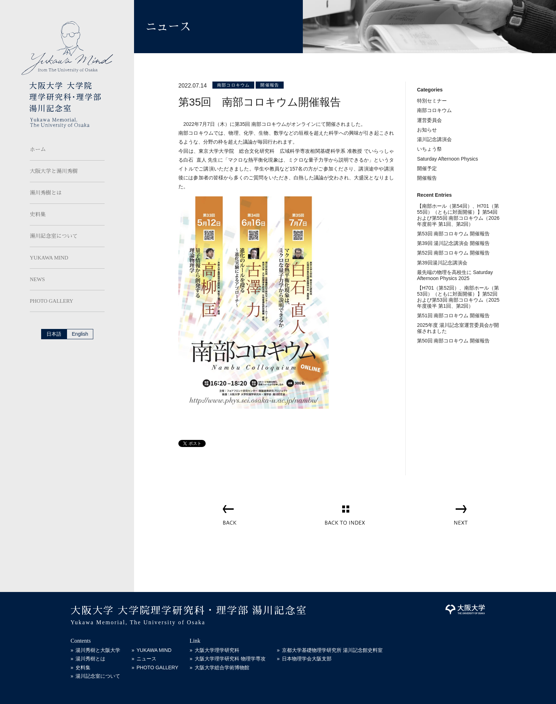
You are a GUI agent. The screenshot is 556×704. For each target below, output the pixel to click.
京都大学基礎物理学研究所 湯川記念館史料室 (332, 650)
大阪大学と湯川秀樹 (54, 171)
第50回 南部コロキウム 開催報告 (453, 340)
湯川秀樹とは (46, 193)
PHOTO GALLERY (51, 301)
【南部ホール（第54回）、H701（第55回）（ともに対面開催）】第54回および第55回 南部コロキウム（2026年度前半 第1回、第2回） (458, 215)
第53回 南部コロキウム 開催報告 (453, 233)
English (80, 334)
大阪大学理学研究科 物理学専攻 (230, 658)
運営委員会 (429, 120)
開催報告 (269, 85)
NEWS (37, 279)
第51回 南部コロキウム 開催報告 (453, 315)
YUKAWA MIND (49, 258)
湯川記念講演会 (434, 139)
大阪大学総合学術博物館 (222, 667)
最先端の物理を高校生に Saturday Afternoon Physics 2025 (455, 275)
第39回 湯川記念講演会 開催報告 (453, 243)
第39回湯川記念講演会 (442, 263)
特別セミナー (432, 101)
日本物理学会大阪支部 (307, 658)
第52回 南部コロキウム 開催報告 (453, 253)
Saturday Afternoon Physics (447, 159)
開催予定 (427, 168)
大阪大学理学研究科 (217, 650)
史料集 (38, 214)
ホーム (38, 149)
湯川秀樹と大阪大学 (98, 650)
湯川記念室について (54, 236)
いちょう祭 (429, 149)
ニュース (146, 658)
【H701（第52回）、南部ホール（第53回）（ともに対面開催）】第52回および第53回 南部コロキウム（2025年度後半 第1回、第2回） (458, 296)
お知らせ (427, 130)
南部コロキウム (233, 85)
